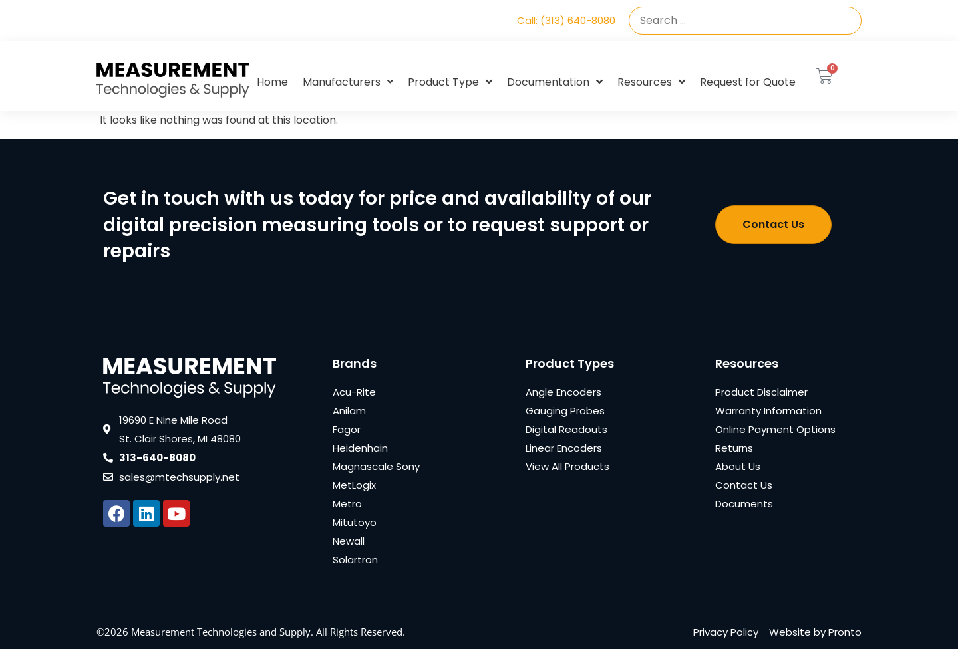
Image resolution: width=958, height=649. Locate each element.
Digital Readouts (566, 429)
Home (272, 82)
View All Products (567, 466)
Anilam (349, 411)
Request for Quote (748, 82)
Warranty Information (768, 411)
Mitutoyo (355, 522)
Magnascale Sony (376, 466)
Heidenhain (360, 448)
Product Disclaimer (761, 392)
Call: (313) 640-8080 (566, 20)
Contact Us (743, 485)
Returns (734, 448)
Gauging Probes (565, 411)
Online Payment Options (775, 429)
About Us (737, 466)
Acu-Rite (354, 392)
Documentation (555, 82)
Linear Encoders (564, 448)
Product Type (450, 82)
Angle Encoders (563, 392)
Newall (349, 541)
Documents (744, 504)
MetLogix (354, 485)
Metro (347, 504)
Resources (651, 82)
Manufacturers (348, 82)
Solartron (355, 560)
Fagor (347, 429)
